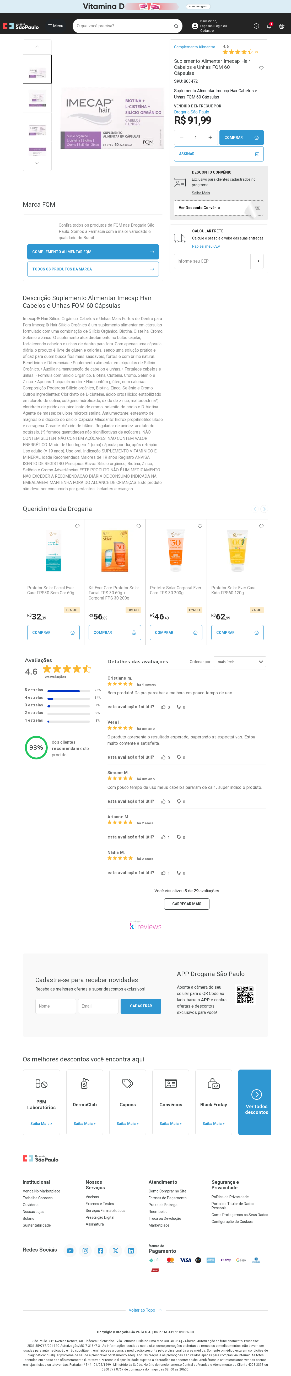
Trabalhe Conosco (38, 1198)
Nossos (114, 1185)
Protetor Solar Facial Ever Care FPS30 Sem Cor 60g (50, 590)
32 (36, 616)
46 (159, 616)
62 (220, 616)
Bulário (28, 1218)
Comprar (241, 137)
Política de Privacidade (230, 1197)
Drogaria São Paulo (191, 112)
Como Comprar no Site (167, 1191)
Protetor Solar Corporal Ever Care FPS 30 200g (175, 590)
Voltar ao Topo (146, 1310)
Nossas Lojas (33, 1212)
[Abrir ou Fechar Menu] (55, 26)
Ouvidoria (31, 1205)
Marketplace (159, 1225)
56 (98, 616)
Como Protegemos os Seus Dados (240, 1215)
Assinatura (95, 1224)
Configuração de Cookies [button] (232, 1221)
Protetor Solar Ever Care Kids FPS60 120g (233, 590)
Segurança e (240, 1185)
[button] (37, 69)
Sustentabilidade (37, 1225)
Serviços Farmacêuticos (105, 1210)
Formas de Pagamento (168, 1198)
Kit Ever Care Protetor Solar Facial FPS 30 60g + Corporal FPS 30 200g (114, 592)
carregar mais (186, 904)
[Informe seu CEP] (212, 261)
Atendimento (163, 1182)
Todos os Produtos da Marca (93, 269)
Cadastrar (141, 1006)
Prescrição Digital (100, 1217)
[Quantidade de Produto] (195, 137)
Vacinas (92, 1197)
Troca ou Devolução (165, 1218)
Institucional (36, 1182)
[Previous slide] (255, 509)
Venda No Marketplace (41, 1191)
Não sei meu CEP (206, 246)
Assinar (219, 154)
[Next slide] (264, 509)
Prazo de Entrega (163, 1205)
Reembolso (158, 1212)
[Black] (145, 7)
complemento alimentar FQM (93, 252)
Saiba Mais (201, 193)
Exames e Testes (100, 1204)
